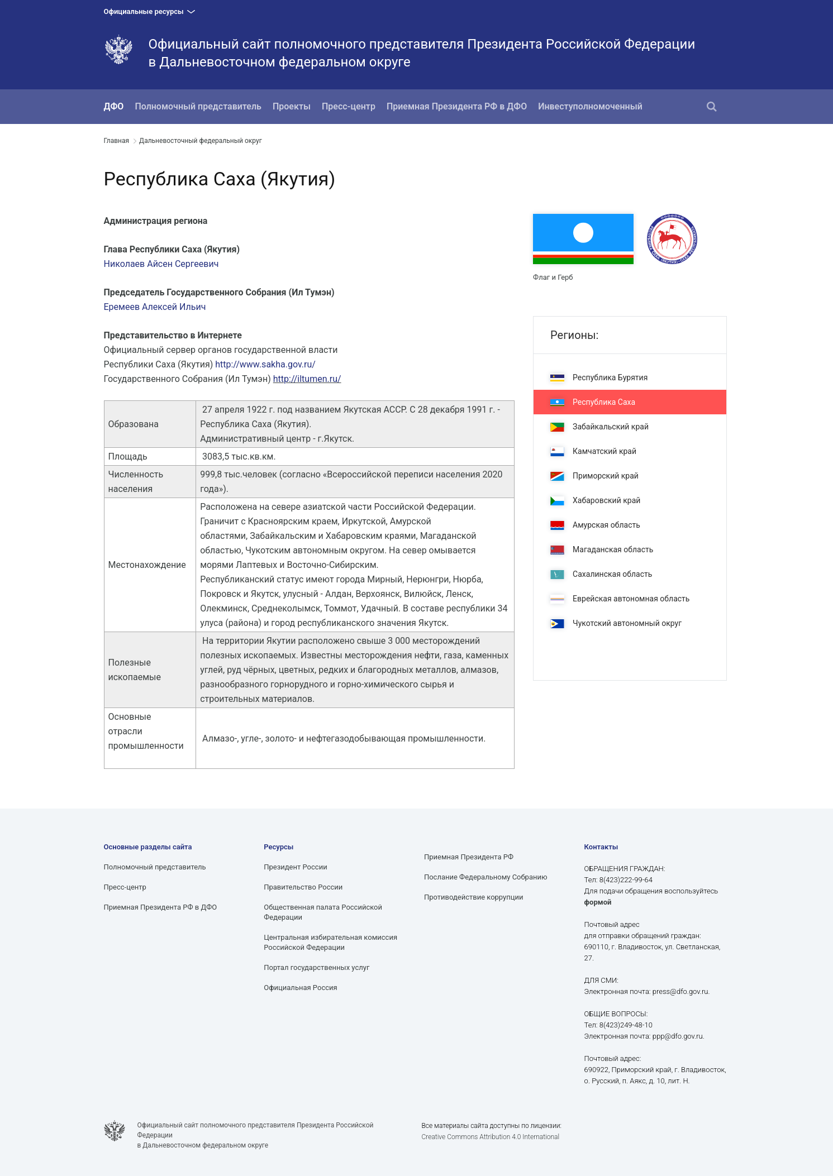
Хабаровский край (595, 500)
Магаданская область (601, 549)
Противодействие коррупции (473, 897)
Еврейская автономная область (619, 599)
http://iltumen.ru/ (307, 379)
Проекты (292, 106)
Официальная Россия (300, 987)
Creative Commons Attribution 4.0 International (490, 1137)
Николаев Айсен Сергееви (159, 264)
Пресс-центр (348, 106)
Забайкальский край (599, 427)
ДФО (114, 106)
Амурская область (595, 525)
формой (598, 902)
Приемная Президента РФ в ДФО (457, 106)
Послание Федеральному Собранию (486, 877)
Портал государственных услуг (316, 967)
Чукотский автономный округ (616, 623)
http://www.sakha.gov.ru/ (265, 364)
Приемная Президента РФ (468, 857)
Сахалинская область (601, 574)
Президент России (295, 867)
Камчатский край (593, 451)
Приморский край (594, 476)
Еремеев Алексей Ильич (155, 307)
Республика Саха (592, 402)
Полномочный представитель (198, 106)
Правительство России (303, 887)
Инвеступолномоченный (590, 106)
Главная (117, 141)
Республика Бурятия (599, 378)
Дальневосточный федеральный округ (200, 141)
